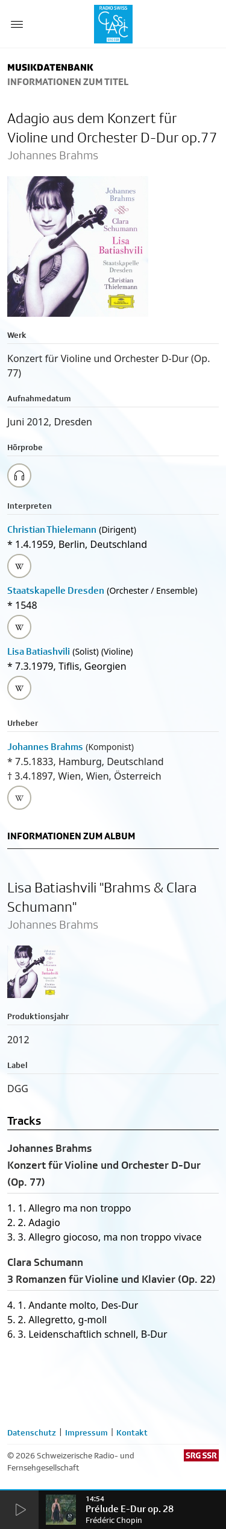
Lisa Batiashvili (38, 651)
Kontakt (132, 1432)
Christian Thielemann (51, 529)
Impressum (86, 1432)
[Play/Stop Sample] (19, 475)
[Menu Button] (17, 24)
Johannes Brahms (45, 746)
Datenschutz (31, 1432)
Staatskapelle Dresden (55, 590)
